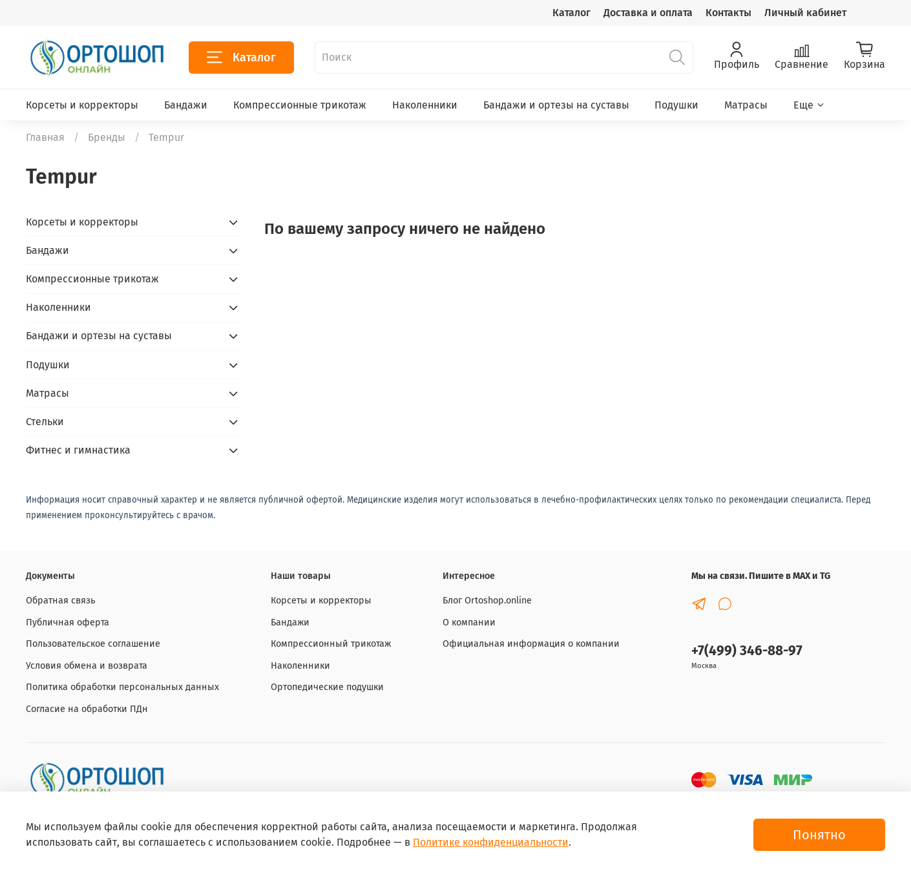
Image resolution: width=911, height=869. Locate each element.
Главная (45, 137)
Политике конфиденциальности (491, 842)
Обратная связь (60, 600)
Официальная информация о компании (531, 643)
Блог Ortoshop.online (487, 600)
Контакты (728, 12)
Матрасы (746, 105)
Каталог (571, 12)
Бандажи (185, 105)
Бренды (106, 137)
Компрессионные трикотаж (299, 105)
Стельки (45, 421)
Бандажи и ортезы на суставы (556, 105)
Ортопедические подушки (327, 687)
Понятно (819, 835)
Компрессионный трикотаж (331, 643)
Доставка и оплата (648, 12)
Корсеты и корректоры (82, 105)
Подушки (676, 105)
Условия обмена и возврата (86, 665)
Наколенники (424, 105)
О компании (469, 622)
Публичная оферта (67, 622)
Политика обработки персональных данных (122, 687)
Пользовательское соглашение (93, 643)
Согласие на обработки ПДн (87, 709)
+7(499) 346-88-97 (746, 651)
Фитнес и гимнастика (78, 450)
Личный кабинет (805, 12)
